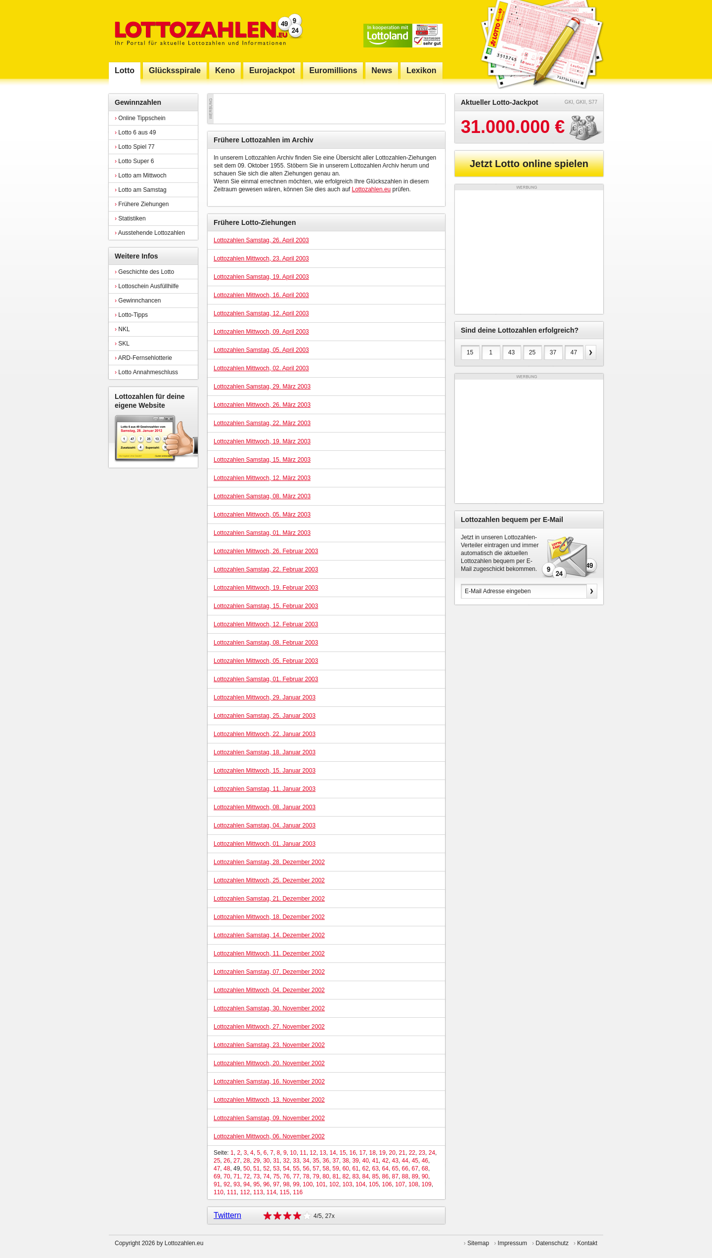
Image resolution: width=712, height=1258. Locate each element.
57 (315, 1168)
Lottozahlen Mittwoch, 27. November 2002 (269, 1026)
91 (217, 1184)
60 (345, 1168)
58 (325, 1168)
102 (334, 1184)
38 (345, 1160)
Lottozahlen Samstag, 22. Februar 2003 (266, 569)
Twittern (227, 1215)
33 (296, 1160)
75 (276, 1176)
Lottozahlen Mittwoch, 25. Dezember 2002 (269, 880)
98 (286, 1184)
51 (256, 1168)
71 (236, 1176)
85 (375, 1176)
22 (412, 1152)
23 (422, 1152)
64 (385, 1168)
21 (402, 1152)
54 (286, 1168)
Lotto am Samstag (141, 189)
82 (345, 1176)
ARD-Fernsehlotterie (143, 357)
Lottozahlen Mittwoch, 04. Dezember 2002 (269, 990)
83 (355, 1176)
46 (425, 1160)
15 (342, 1152)
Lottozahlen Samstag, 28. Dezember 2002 (269, 862)
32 (286, 1160)
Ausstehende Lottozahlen (150, 232)
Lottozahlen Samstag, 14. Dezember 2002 (269, 935)
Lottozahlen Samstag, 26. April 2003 (261, 240)
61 (355, 1168)
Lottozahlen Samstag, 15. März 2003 (262, 459)
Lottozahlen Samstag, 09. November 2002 (269, 1118)
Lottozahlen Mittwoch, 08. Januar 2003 (264, 807)
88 (405, 1176)
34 (306, 1160)
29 (256, 1160)
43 (395, 1160)
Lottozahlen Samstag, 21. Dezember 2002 (269, 898)
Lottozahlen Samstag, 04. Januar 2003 (264, 825)
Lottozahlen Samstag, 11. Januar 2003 (264, 788)
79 (315, 1176)
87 (395, 1176)
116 (298, 1192)
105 (374, 1184)
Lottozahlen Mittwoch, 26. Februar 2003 (266, 551)
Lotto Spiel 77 (135, 146)
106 (387, 1184)
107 (400, 1184)
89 (415, 1176)
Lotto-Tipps (131, 314)
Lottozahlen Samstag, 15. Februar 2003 (266, 606)
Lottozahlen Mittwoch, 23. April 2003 (261, 258)
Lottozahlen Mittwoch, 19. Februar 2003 (266, 587)
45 (415, 1160)
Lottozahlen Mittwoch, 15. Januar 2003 (264, 770)
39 (355, 1160)
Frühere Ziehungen (142, 204)
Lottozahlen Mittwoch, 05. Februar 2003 (266, 660)
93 (236, 1184)
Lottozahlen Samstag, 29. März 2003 (262, 386)
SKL (122, 343)
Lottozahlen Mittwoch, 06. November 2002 (269, 1136)
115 (285, 1192)
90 (425, 1176)
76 (286, 1176)
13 (322, 1152)
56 (306, 1168)
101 (321, 1184)
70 (226, 1176)
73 (256, 1176)
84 (365, 1176)
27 (236, 1160)
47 (217, 1168)
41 (375, 1160)
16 (352, 1152)
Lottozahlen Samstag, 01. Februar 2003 (266, 679)
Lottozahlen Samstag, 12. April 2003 (261, 313)
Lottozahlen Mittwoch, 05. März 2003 (262, 514)
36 (325, 1160)
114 (271, 1192)
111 (232, 1192)
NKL (122, 329)
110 (218, 1192)
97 (276, 1184)
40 (365, 1160)
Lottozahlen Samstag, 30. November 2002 (269, 1008)
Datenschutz (552, 1243)
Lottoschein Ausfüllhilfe (146, 286)
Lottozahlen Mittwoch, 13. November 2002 (269, 1099)
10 (293, 1152)
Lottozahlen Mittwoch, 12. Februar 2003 (266, 624)
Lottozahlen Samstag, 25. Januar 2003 (264, 715)
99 (296, 1184)
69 (217, 1176)
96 (266, 1184)
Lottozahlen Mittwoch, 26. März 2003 (262, 404)
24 (432, 1152)
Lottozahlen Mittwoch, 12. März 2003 (262, 478)
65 (395, 1168)
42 (385, 1160)
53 (276, 1168)
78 (306, 1176)
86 (385, 1176)
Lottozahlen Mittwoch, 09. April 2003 (261, 331)
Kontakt (587, 1243)
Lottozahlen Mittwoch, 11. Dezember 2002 (269, 953)
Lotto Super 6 (134, 161)
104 (360, 1184)
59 (335, 1168)
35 (315, 1160)
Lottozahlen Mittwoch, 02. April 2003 (261, 368)
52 (266, 1168)
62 (365, 1168)
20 (392, 1152)
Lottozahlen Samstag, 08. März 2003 (262, 496)
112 (245, 1192)
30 (266, 1160)
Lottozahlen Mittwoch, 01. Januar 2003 (264, 843)
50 (246, 1168)
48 (226, 1168)
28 (246, 1160)
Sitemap (478, 1243)
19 (382, 1152)
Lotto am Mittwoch (141, 175)
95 (256, 1184)
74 (266, 1176)
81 (335, 1176)
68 (425, 1168)
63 (375, 1168)
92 (226, 1184)
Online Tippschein (140, 118)
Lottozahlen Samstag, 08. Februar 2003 (266, 642)
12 (313, 1152)
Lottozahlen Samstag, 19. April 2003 (261, 276)
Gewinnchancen (138, 300)
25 (217, 1160)
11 (303, 1152)
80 (325, 1176)
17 (362, 1152)
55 (296, 1168)
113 (258, 1192)
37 (335, 1160)
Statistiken (130, 218)
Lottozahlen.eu (371, 189)
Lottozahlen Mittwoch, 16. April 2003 (261, 295)
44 (405, 1160)
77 (296, 1176)
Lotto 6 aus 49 (135, 132)
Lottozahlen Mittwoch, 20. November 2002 (269, 1063)
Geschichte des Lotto (144, 271)
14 (332, 1152)
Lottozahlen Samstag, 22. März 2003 (262, 423)
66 (405, 1168)
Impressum (512, 1243)
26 (226, 1160)
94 (246, 1184)
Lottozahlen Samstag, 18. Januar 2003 (264, 752)
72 (246, 1176)
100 (307, 1184)
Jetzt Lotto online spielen (529, 163)
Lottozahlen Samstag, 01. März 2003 (262, 532)
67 (415, 1168)
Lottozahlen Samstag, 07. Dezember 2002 (269, 971)
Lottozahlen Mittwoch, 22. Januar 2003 (264, 734)
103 (347, 1184)
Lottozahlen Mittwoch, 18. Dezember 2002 (269, 916)
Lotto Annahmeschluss (146, 372)
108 (413, 1184)
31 (276, 1160)
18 (372, 1152)
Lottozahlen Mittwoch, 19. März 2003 (262, 441)
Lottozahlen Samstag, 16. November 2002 (269, 1081)
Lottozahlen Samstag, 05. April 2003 (261, 350)
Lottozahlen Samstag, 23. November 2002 (269, 1044)
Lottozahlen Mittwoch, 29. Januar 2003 (264, 697)
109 (427, 1184)
